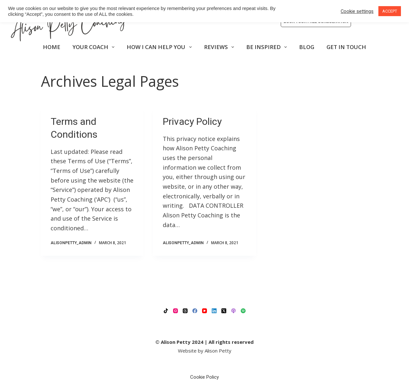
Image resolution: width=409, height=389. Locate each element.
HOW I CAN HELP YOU (160, 47)
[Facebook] (194, 310)
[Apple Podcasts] (233, 310)
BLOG (306, 47)
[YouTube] (204, 310)
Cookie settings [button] (357, 11)
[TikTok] (165, 310)
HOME (51, 47)
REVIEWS (220, 47)
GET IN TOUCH (346, 47)
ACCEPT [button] (389, 11)
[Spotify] (243, 310)
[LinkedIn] (214, 310)
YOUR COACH (95, 47)
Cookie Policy (204, 377)
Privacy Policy (192, 121)
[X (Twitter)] (223, 310)
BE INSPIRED (267, 47)
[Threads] (185, 310)
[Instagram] (175, 310)
